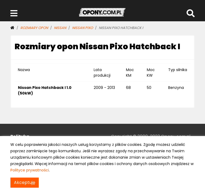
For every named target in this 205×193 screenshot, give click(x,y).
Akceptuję (24, 182)
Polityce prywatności (29, 170)
